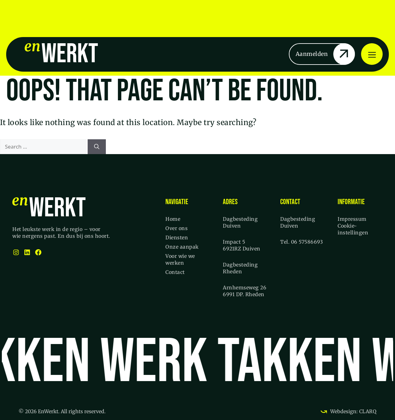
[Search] (97, 146)
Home (172, 219)
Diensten (176, 237)
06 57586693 (307, 242)
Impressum (352, 219)
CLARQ (367, 411)
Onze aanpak (182, 247)
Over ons (176, 228)
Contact (175, 272)
